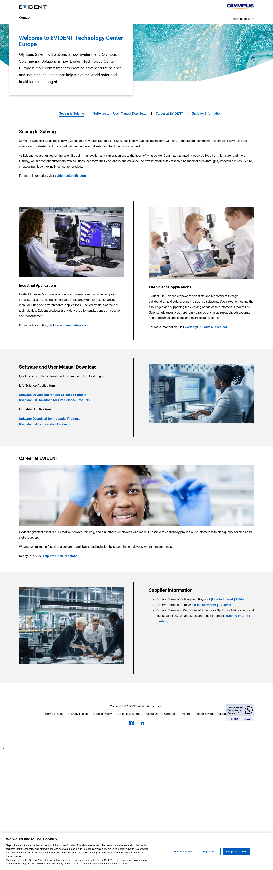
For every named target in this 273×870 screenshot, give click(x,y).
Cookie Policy (102, 713)
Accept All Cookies (236, 851)
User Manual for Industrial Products (44, 424)
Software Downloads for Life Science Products (52, 394)
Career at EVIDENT (169, 113)
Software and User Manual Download (120, 113)
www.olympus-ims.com (71, 325)
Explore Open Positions (60, 556)
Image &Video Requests (211, 713)
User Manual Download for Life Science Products (54, 400)
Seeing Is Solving (71, 113)
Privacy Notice (78, 713)
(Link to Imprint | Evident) (229, 599)
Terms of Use (54, 713)
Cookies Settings (129, 713)
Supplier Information (206, 113)
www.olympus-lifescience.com (206, 327)
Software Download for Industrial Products (49, 418)
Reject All (208, 851)
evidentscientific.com (70, 175)
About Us (152, 713)
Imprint (185, 713)
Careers (169, 713)
